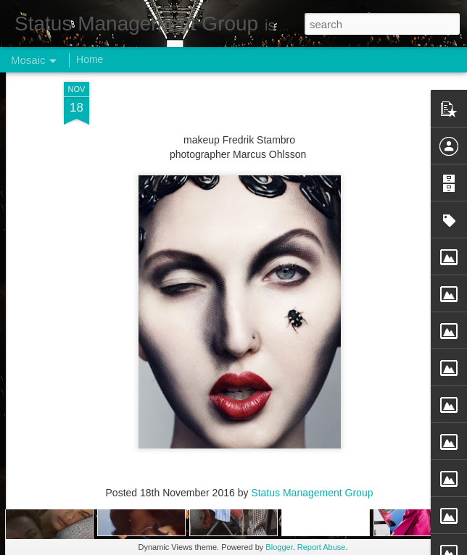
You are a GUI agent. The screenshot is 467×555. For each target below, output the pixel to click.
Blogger (278, 547)
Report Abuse (321, 547)
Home (89, 59)
